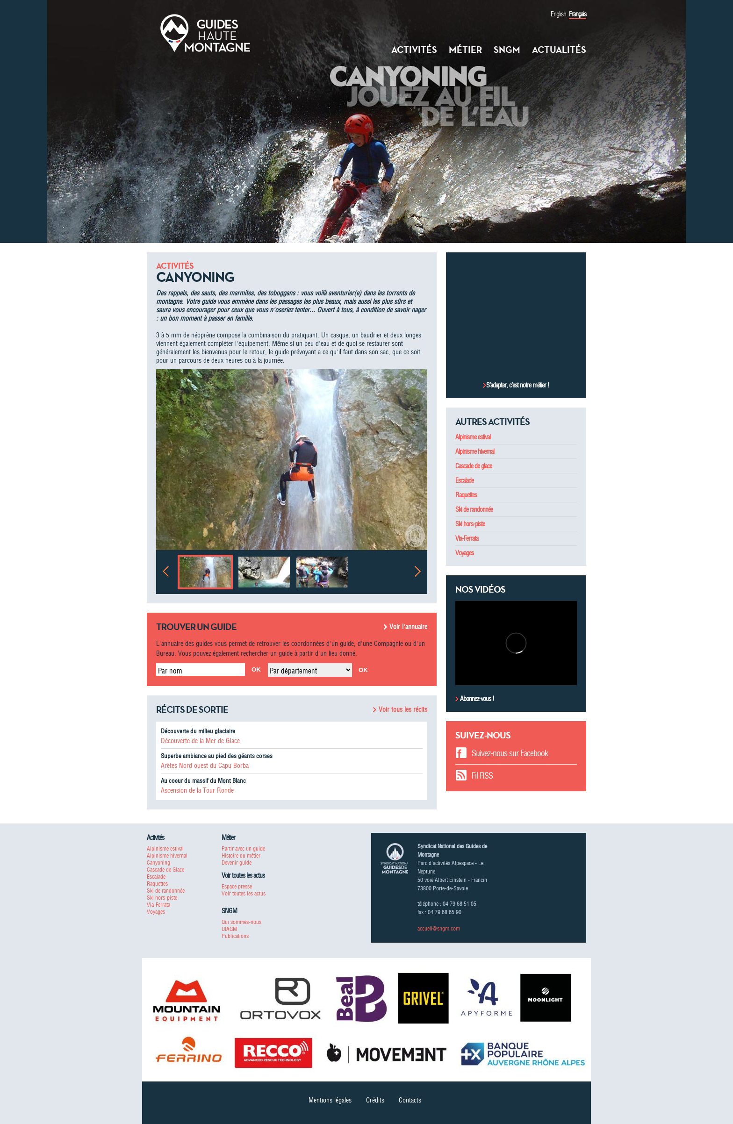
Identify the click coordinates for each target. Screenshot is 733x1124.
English (558, 14)
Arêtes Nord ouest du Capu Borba (205, 765)
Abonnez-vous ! (476, 698)
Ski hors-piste (470, 524)
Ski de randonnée (474, 509)
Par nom (170, 670)
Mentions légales (330, 1100)
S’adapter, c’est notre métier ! (517, 385)
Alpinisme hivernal (474, 451)
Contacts (410, 1100)
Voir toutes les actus (244, 893)
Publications (235, 935)
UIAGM (229, 928)
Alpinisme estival (472, 437)
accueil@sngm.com (438, 928)
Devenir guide (237, 862)
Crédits (375, 1100)
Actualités (559, 49)
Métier (465, 49)
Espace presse (237, 886)
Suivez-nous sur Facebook (510, 753)
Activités (414, 49)
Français (577, 14)
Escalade (464, 480)
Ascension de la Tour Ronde (197, 790)
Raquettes (466, 495)
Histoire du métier (241, 855)
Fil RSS (482, 775)
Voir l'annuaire (408, 627)
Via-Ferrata (466, 538)
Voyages (464, 553)
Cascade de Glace (165, 869)
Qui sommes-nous (241, 921)
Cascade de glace (473, 466)
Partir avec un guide (243, 848)
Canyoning (158, 862)
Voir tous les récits (403, 709)
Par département (293, 670)
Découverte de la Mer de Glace (200, 741)
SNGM (507, 49)
